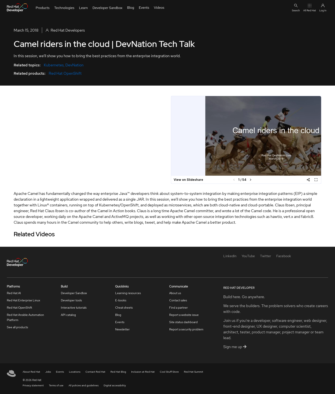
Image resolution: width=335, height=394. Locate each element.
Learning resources (128, 293)
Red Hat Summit (193, 372)
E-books (120, 300)
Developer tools (71, 300)
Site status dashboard (183, 322)
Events (119, 322)
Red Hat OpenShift (65, 73)
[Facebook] (283, 256)
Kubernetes (54, 65)
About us (175, 293)
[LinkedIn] (230, 256)
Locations (74, 372)
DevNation (74, 65)
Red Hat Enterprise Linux (23, 300)
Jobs (48, 372)
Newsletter (122, 329)
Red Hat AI (14, 293)
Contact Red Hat (95, 372)
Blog (118, 315)
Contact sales (178, 300)
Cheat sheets (124, 307)
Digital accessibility (115, 385)
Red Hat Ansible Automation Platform (25, 317)
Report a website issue (184, 315)
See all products (17, 327)
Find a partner (178, 307)
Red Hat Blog (118, 372)
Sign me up (235, 346)
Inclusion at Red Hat (143, 372)
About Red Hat (31, 372)
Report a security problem (186, 329)
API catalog (68, 315)
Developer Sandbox (74, 293)
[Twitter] (265, 256)
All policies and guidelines (83, 385)
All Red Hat (309, 7)
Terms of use (56, 385)
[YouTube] (248, 256)
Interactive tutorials (74, 307)
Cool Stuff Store (169, 372)
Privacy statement (33, 385)
